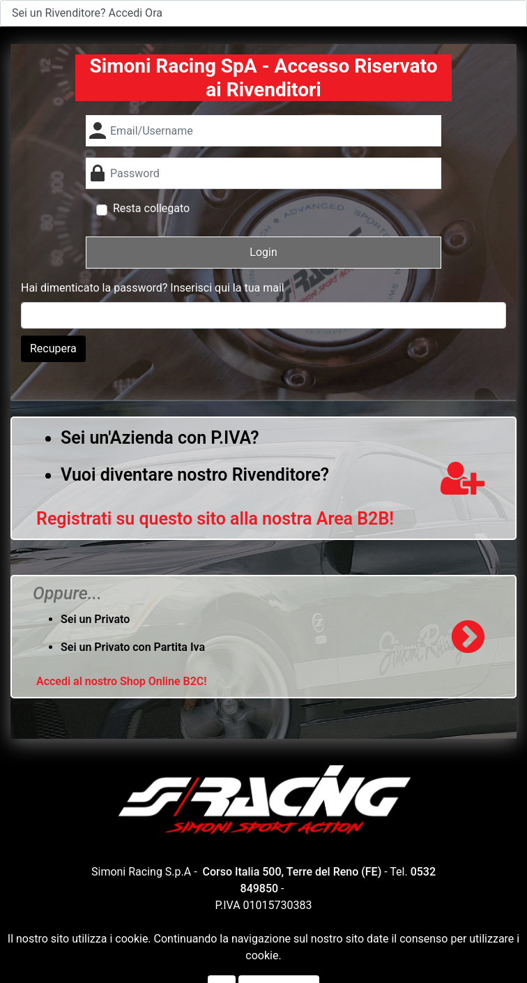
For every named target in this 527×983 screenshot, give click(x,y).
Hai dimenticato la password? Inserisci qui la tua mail (152, 287)
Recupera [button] (53, 348)
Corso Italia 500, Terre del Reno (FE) (292, 871)
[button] (263, 253)
